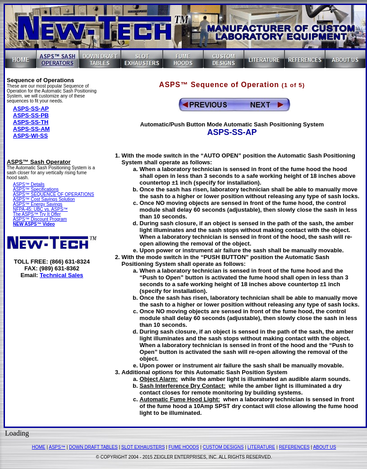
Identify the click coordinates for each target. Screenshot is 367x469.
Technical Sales (61, 275)
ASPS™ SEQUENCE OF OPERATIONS (53, 194)
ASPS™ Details (29, 184)
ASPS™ (57, 447)
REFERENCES (294, 447)
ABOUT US (324, 447)
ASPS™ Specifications (36, 189)
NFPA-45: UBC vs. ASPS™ (40, 209)
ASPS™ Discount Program (40, 219)
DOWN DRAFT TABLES (93, 447)
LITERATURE (261, 447)
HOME (39, 447)
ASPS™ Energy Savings (38, 204)
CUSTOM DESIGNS (223, 447)
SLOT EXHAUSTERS (143, 447)
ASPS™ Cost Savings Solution (44, 199)
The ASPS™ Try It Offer (37, 214)
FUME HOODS (184, 447)
